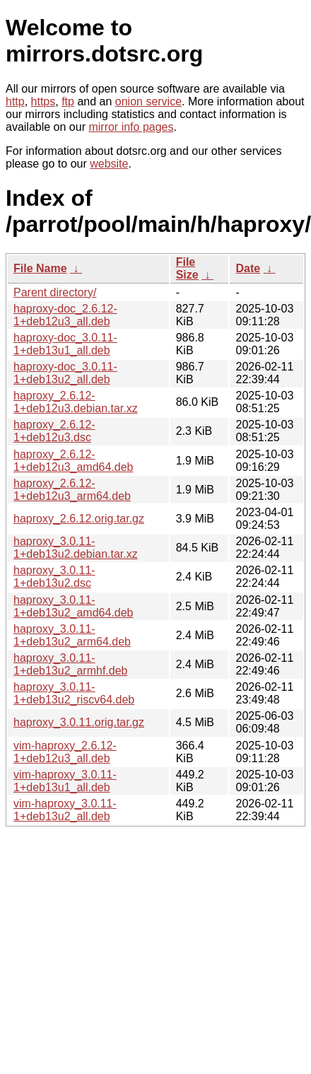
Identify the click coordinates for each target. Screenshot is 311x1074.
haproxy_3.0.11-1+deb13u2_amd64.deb (73, 606)
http (15, 101)
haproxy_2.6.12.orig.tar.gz (78, 519)
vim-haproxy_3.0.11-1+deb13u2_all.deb (65, 810)
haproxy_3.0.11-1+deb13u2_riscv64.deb (73, 693)
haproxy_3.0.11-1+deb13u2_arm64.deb (72, 635)
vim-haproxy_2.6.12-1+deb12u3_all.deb (65, 752)
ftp (67, 101)
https (43, 101)
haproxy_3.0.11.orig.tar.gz (78, 722)
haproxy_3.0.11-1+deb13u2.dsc (54, 576)
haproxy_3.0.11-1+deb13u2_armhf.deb (70, 664)
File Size (187, 268)
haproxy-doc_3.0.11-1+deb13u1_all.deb (65, 344)
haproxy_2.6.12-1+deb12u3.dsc (54, 431)
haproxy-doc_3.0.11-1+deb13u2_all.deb (65, 373)
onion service (148, 101)
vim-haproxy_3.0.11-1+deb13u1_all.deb (65, 781)
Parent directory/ (54, 292)
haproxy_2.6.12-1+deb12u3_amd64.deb (73, 460)
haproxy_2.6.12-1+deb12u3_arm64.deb (72, 489)
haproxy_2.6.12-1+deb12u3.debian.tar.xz (75, 402)
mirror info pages (130, 127)
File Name (40, 268)
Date (247, 268)
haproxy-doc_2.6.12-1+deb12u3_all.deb (65, 315)
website (109, 164)
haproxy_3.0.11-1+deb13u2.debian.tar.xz (75, 547)
